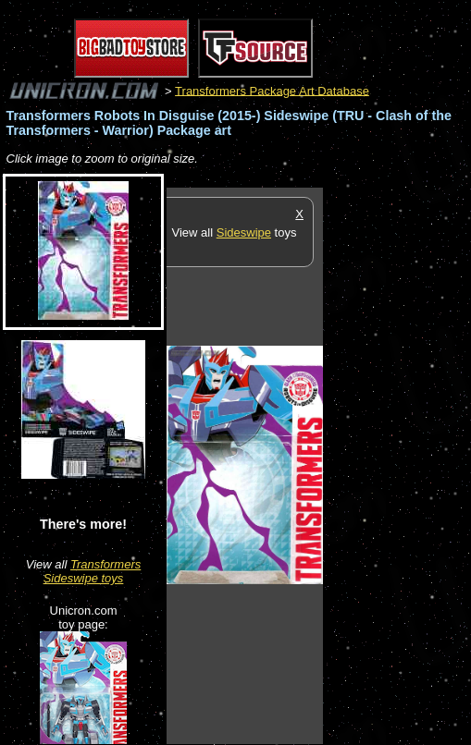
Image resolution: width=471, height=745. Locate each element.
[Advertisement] (397, 465)
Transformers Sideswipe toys (92, 571)
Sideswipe (244, 232)
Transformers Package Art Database (272, 90)
